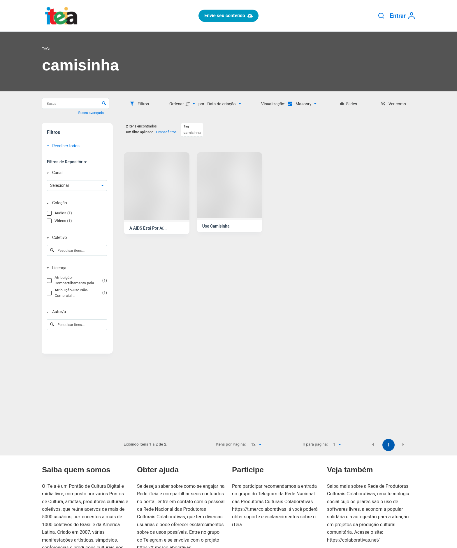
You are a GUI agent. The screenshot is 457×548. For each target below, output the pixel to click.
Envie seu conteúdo (228, 15)
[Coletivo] (76, 238)
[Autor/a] (76, 312)
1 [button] (388, 445)
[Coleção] (76, 203)
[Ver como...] (394, 104)
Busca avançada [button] (91, 113)
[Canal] (76, 173)
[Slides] (348, 104)
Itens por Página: (231, 444)
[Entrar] (402, 16)
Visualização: (273, 104)
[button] (373, 445)
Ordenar (176, 104)
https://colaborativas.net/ (353, 540)
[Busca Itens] (75, 103)
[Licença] (76, 268)
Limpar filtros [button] (166, 132)
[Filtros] (139, 104)
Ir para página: (315, 444)
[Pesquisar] (381, 16)
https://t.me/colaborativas (259, 509)
